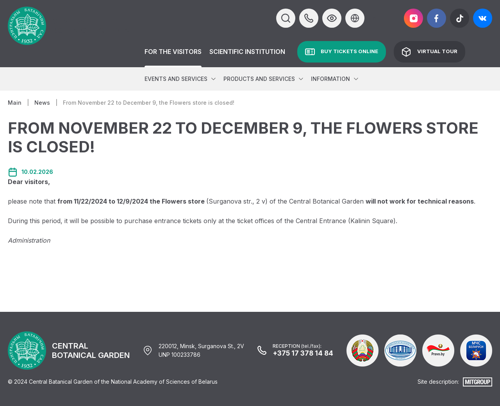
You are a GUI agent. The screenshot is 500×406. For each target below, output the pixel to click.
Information (330, 78)
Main (14, 102)
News (42, 102)
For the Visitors (173, 51)
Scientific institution (247, 51)
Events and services (176, 78)
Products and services (259, 78)
